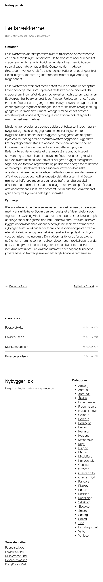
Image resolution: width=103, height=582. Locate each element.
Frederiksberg (87, 406)
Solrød (82, 519)
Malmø (82, 452)
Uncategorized (88, 527)
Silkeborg (84, 502)
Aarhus (83, 390)
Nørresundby (86, 460)
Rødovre (83, 490)
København (44, 35)
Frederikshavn (87, 411)
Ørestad (83, 469)
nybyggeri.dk (21, 35)
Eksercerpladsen (16, 356)
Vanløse (83, 535)
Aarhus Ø (84, 394)
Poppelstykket (15, 327)
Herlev (82, 427)
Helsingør (84, 423)
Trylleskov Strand (84, 286)
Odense (83, 465)
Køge (81, 444)
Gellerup (83, 415)
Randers (83, 481)
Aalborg (83, 385)
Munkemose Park (17, 346)
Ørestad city (86, 473)
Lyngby (83, 448)
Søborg (83, 515)
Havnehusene (14, 337)
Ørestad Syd (86, 477)
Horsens (83, 435)
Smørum (83, 510)
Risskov (83, 485)
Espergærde (86, 402)
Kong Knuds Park (16, 564)
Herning (83, 431)
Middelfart (85, 456)
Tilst (81, 523)
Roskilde (83, 494)
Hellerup (83, 419)
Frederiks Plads (18, 286)
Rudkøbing (85, 498)
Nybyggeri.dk (14, 5)
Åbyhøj (82, 398)
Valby (81, 531)
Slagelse (84, 506)
